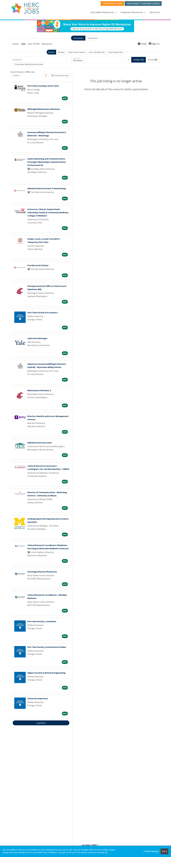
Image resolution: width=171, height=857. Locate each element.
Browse (61, 52)
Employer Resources (133, 12)
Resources (47, 43)
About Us (155, 12)
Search (51, 52)
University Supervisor (37, 698)
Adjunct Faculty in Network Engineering (46, 672)
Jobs (23, 43)
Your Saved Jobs (115, 52)
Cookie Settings (151, 851)
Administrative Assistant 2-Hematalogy (46, 188)
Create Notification (60, 75)
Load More (41, 723)
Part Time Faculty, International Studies (46, 647)
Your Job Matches (97, 52)
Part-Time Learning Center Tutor (43, 85)
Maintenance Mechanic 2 (39, 390)
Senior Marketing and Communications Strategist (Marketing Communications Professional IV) (46, 161)
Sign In (154, 43)
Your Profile (34, 43)
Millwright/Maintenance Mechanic (43, 109)
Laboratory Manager (37, 338)
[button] (153, 60)
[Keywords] (41, 60)
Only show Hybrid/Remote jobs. (29, 64)
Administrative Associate (39, 442)
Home (16, 43)
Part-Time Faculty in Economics (42, 312)
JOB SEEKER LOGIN (112, 3)
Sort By (16, 75)
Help (142, 43)
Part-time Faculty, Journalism (41, 621)
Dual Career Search (77, 52)
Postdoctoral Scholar (37, 265)
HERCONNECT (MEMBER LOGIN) (143, 3)
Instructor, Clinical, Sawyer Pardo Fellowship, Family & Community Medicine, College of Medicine (48, 212)
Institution (93, 38)
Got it (164, 851)
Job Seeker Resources (103, 12)
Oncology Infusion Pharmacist (42, 571)
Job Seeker (78, 38)
